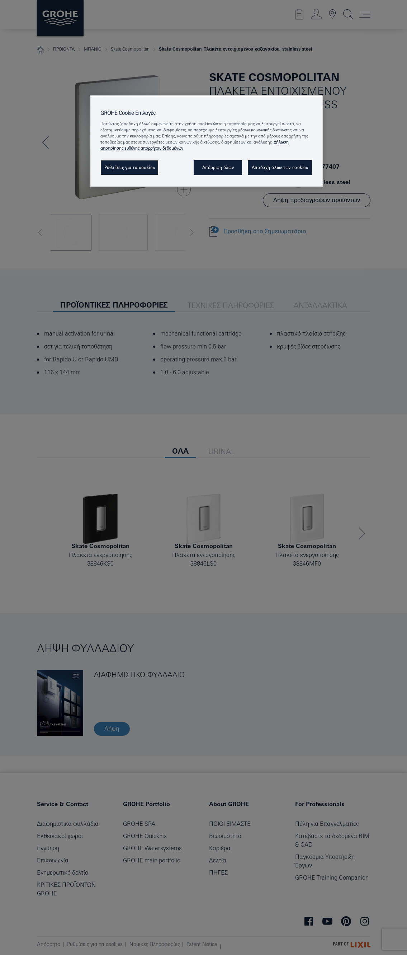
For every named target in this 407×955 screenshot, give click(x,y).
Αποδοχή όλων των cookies (280, 167)
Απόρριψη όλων (218, 167)
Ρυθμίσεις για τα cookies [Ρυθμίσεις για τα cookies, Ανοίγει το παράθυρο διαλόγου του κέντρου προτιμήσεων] (129, 167)
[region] (206, 141)
